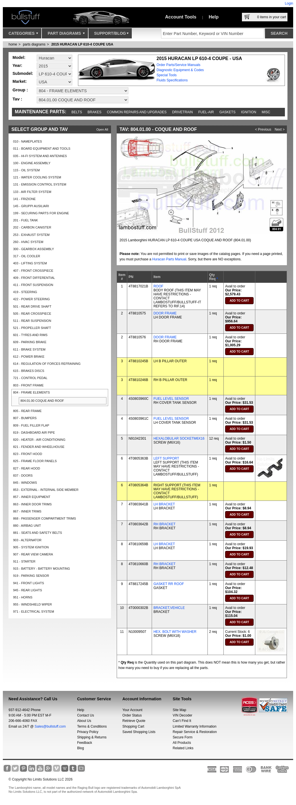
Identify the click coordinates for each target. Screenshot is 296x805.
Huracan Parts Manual (169, 259)
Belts (76, 112)
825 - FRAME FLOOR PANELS (35, 461)
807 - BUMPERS (25, 418)
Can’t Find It (182, 721)
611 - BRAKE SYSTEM (29, 349)
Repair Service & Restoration (195, 732)
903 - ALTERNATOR (27, 540)
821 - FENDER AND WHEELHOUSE (38, 446)
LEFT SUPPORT (166, 458)
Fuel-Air (206, 112)
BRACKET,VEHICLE (169, 608)
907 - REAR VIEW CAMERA (33, 554)
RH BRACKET (164, 524)
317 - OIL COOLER (26, 256)
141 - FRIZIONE (24, 199)
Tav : (17, 98)
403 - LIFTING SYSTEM (30, 263)
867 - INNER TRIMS (27, 511)
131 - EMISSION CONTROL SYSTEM (39, 184)
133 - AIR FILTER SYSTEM (32, 191)
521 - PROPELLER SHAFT (32, 328)
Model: (19, 57)
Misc (266, 112)
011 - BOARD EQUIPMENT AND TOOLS (41, 148)
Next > (280, 129)
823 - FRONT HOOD (27, 454)
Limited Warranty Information (195, 726)
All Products (182, 743)
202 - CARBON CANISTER (32, 227)
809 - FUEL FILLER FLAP (31, 425)
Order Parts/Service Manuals (178, 65)
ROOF (158, 286)
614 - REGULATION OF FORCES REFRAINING (47, 363)
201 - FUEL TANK (25, 220)
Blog (80, 748)
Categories (23, 34)
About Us (84, 721)
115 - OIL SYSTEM (26, 170)
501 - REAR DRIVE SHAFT (32, 306)
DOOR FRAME (164, 313)
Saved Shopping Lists (138, 732)
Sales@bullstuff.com (50, 726)
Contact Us (85, 715)
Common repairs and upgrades (137, 112)
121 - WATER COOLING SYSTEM (37, 177)
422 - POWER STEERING (31, 299)
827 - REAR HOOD (26, 468)
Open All (102, 129)
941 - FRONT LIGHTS (28, 583)
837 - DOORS (22, 475)
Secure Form (182, 737)
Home (13, 44)
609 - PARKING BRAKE (29, 342)
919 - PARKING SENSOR (31, 575)
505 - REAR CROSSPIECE (32, 313)
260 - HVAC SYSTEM (28, 242)
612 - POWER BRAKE (28, 356)
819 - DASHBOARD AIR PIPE (34, 432)
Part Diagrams (66, 34)
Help (214, 17)
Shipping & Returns (91, 737)
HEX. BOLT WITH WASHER (174, 632)
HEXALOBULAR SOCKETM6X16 (178, 438)
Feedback (84, 743)
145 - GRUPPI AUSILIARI (31, 206)
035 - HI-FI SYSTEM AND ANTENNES (40, 156)
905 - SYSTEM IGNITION (31, 547)
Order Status (132, 715)
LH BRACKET (164, 504)
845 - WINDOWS (25, 482)
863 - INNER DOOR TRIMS (32, 504)
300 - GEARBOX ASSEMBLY (33, 249)
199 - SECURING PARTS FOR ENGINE (41, 213)
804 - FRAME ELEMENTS (31, 392)
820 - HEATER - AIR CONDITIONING (39, 439)
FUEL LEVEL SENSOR (171, 399)
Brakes (95, 112)
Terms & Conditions (92, 726)
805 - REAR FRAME (27, 411)
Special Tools (167, 75)
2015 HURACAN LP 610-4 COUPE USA (82, 44)
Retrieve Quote (133, 721)
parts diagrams (34, 44)
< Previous (263, 129)
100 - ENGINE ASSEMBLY (31, 163)
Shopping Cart (133, 726)
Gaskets (227, 112)
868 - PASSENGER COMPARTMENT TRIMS (44, 518)
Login (289, 3)
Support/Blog (111, 34)
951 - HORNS (22, 597)
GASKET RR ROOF (168, 584)
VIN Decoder (182, 715)
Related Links (183, 748)
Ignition (248, 112)
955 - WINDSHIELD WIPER (32, 604)
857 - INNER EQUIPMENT (31, 497)
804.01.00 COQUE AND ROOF (42, 400)
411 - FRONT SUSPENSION (33, 285)
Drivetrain (182, 112)
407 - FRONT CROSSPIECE (33, 270)
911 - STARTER (24, 561)
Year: (17, 65)
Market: (20, 81)
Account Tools (180, 17)
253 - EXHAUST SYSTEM (31, 234)
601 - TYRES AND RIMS (30, 335)
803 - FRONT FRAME (28, 385)
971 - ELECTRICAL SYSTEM (33, 611)
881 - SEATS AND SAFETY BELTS (37, 532)
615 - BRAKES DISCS (28, 370)
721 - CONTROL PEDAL (30, 378)
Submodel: (23, 73)
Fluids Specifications (172, 80)
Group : (20, 89)
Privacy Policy (87, 732)
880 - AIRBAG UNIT (27, 525)
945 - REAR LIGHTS (27, 590)
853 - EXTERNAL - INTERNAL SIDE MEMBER (46, 489)
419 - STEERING (25, 292)
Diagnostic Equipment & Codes (180, 70)
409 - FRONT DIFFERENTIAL (34, 277)
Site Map (179, 710)
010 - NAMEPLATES (27, 141)
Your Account (132, 710)
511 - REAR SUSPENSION (32, 320)
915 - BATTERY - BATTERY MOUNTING (41, 568)
